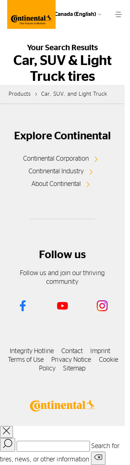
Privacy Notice (71, 360)
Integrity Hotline (32, 351)
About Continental (56, 184)
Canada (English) (75, 14)
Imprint (100, 351)
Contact (72, 351)
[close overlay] (6, 432)
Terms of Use (26, 360)
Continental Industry (56, 171)
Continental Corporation (56, 159)
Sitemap (74, 368)
